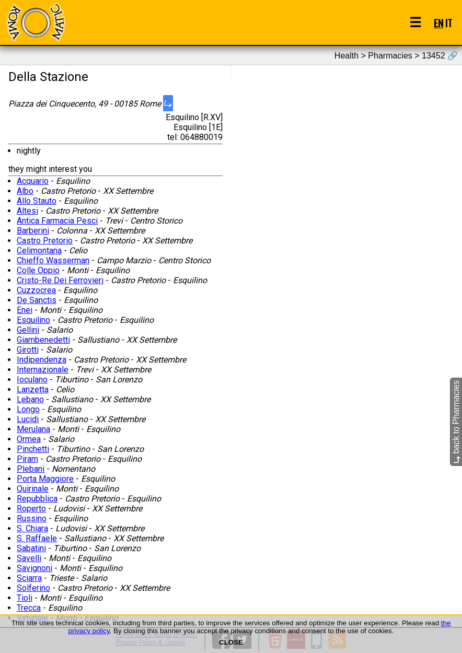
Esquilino (33, 320)
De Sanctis (36, 300)
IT (448, 23)
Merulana (33, 429)
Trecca (29, 608)
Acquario (33, 181)
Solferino (33, 588)
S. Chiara (32, 528)
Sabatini (31, 548)
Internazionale (42, 370)
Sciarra (29, 578)
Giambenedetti (43, 340)
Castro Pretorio (45, 241)
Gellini (28, 330)
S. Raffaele (37, 538)
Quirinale (33, 489)
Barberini (33, 231)
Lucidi (28, 419)
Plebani (30, 469)
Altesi (27, 211)
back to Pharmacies (456, 421)
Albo (25, 191)
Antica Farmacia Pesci (57, 221)
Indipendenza (41, 360)
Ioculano (32, 379)
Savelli (29, 558)
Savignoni (34, 568)
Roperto (31, 509)
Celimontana (39, 250)
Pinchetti (33, 449)
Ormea (29, 439)
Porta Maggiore (45, 479)
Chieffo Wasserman (53, 260)
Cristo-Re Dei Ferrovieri (60, 280)
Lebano (30, 399)
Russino (32, 518)
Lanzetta (33, 389)
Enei (24, 310)
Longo (28, 409)
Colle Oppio (38, 270)
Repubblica (37, 499)
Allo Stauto (36, 201)
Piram (27, 459)
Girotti (28, 350)
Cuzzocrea (36, 290)
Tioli (24, 598)
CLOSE (231, 642)
